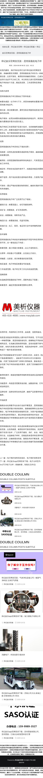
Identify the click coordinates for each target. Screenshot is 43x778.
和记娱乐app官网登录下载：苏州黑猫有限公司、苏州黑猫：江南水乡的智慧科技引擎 (29, 532)
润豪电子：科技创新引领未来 (25, 507)
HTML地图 (32, 760)
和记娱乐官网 (16, 47)
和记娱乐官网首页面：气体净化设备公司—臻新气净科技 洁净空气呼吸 (21, 579)
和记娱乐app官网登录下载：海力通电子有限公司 (21, 616)
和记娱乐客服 (29, 47)
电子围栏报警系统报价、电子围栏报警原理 (24, 458)
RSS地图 (26, 760)
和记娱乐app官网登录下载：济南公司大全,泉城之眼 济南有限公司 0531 (21, 694)
